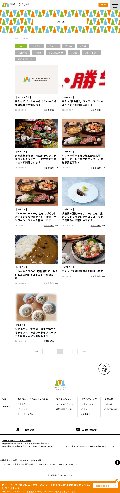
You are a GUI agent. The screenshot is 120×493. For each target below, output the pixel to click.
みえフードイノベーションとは (33, 399)
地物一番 (108, 404)
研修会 (38, 52)
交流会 (83, 46)
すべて (21, 46)
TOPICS (6, 406)
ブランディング (89, 399)
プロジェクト (91, 52)
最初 (36, 351)
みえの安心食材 (111, 409)
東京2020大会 (56, 52)
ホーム (17, 38)
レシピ (74, 52)
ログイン (103, 5)
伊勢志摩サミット (64, 409)
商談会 (68, 46)
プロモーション (63, 399)
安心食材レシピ (25, 59)
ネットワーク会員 (25, 414)
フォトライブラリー (65, 404)
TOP (4, 399)
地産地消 (108, 399)
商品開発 (22, 52)
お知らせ (36, 46)
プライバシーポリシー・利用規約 (16, 440)
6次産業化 (85, 414)
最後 (84, 351)
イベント (53, 46)
